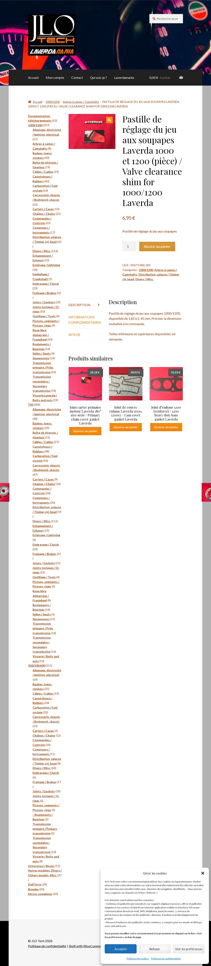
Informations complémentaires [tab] (84, 319)
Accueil (33, 77)
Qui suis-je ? (98, 77)
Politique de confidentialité (166, 958)
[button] (203, 873)
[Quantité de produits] (129, 246)
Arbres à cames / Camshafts (81, 101)
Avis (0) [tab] (74, 334)
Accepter (121, 949)
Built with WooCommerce (87, 946)
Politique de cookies (138, 958)
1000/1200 (53, 101)
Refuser (154, 949)
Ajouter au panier (157, 246)
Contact (77, 77)
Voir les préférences (189, 949)
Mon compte (55, 77)
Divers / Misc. (144, 279)
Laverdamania (124, 77)
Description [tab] (79, 305)
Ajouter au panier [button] (85, 431)
